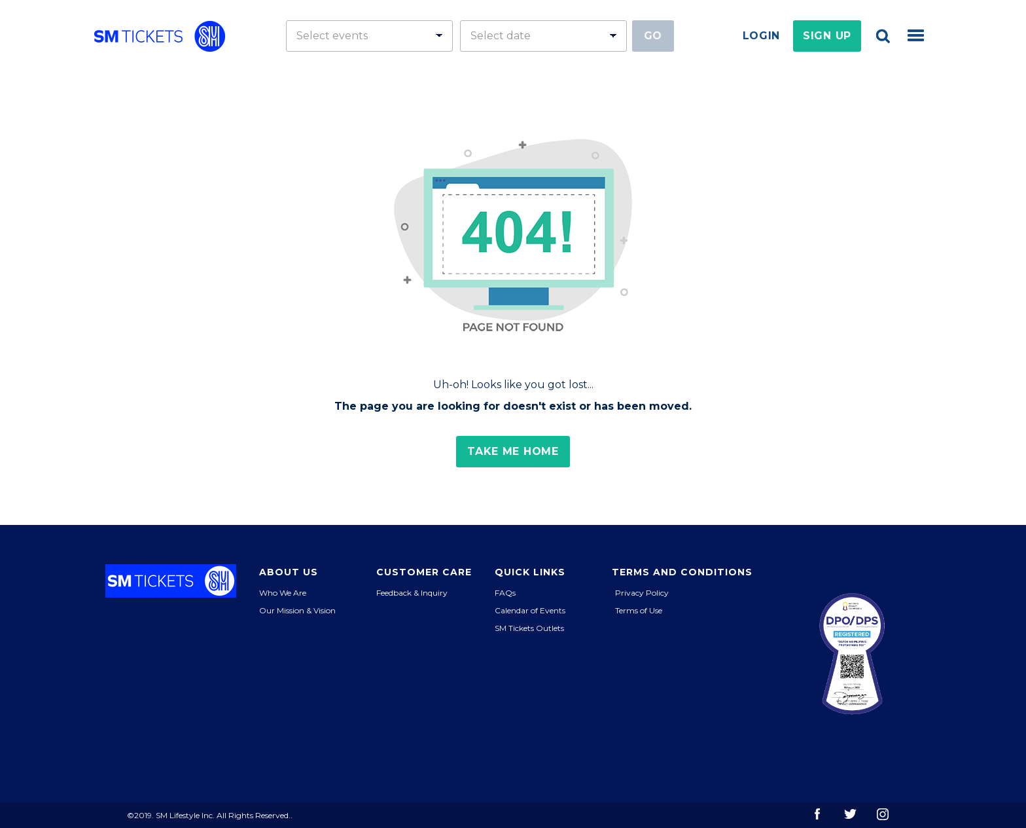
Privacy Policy (642, 593)
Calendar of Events (530, 610)
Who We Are (282, 593)
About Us (288, 572)
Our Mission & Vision (297, 610)
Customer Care (424, 572)
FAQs (505, 593)
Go (653, 35)
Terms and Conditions (682, 572)
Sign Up (827, 35)
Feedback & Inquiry (412, 593)
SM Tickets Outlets (529, 628)
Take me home (512, 451)
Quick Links (530, 572)
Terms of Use (638, 610)
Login (762, 35)
